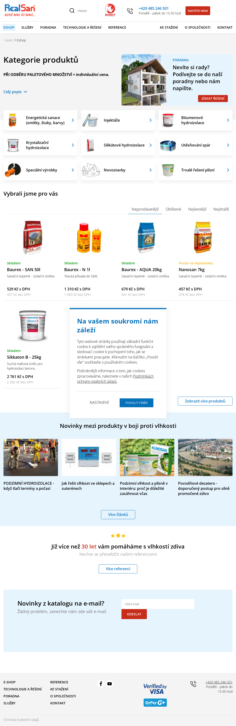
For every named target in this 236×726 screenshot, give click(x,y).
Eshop (8, 27)
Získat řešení (213, 98)
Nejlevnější (197, 209)
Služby (27, 27)
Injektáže (112, 120)
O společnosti (197, 27)
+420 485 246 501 (154, 8)
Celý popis (12, 91)
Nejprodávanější (145, 209)
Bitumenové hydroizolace (192, 120)
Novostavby (114, 170)
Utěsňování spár (195, 145)
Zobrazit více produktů (205, 401)
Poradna (48, 27)
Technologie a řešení (82, 27)
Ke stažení (169, 27)
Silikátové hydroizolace (124, 145)
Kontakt (225, 27)
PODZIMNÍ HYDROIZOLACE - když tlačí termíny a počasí (28, 486)
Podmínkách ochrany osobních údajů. (115, 379)
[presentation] (156, 623)
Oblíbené (173, 209)
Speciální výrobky (41, 170)
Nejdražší (221, 209)
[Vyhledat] (72, 10)
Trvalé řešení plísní (197, 170)
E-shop (9, 672)
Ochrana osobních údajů (21, 709)
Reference (117, 27)
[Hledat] (85, 10)
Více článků (118, 514)
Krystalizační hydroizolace (37, 145)
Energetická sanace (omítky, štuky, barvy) (45, 120)
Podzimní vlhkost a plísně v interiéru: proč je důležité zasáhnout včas (144, 488)
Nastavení (99, 402)
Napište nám (198, 11)
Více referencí (118, 569)
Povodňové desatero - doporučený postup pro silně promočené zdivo (203, 488)
